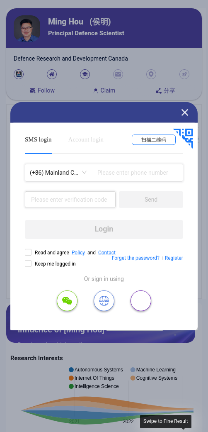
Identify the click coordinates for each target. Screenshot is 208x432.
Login (103, 229)
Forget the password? (136, 258)
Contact (107, 252)
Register (174, 258)
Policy (78, 252)
